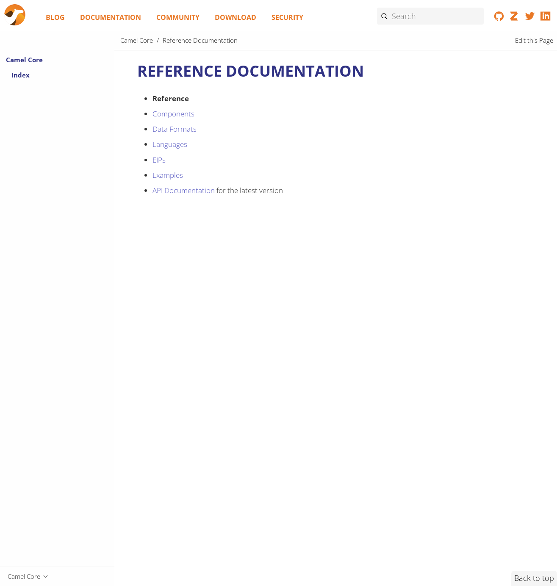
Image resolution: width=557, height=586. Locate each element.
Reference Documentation (200, 40)
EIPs (159, 160)
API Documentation (183, 190)
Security (287, 17)
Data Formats (174, 129)
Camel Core (24, 59)
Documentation (110, 17)
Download (235, 17)
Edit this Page (534, 40)
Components (173, 114)
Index (20, 75)
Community (178, 17)
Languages (169, 144)
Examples (167, 175)
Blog (55, 17)
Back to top (534, 578)
